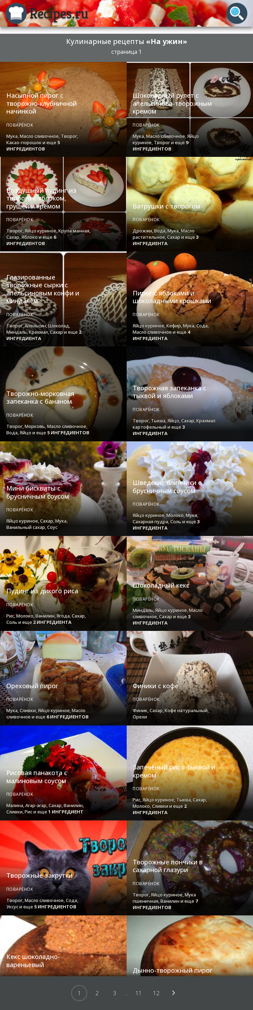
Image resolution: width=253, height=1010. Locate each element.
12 (156, 993)
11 (138, 993)
